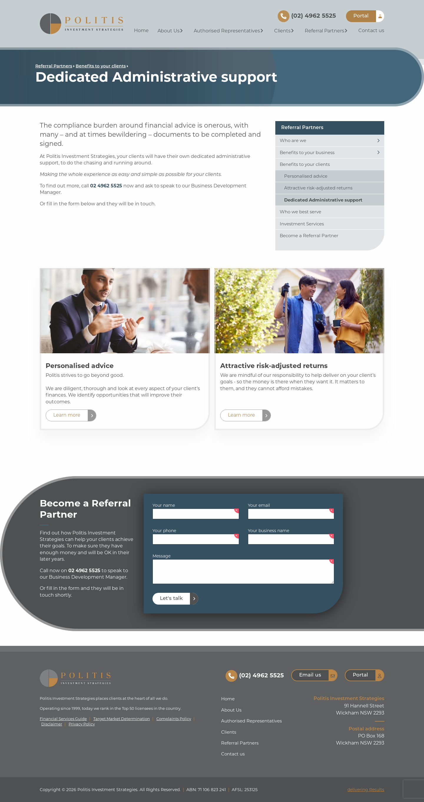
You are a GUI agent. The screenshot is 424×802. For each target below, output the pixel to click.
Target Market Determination (121, 719)
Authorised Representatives (229, 31)
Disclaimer (51, 724)
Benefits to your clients (101, 66)
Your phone (164, 530)
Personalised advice (305, 176)
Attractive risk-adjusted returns (318, 188)
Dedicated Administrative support (323, 200)
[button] (71, 415)
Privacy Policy (82, 724)
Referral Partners (327, 31)
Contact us (371, 30)
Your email (259, 505)
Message (161, 556)
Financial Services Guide (63, 719)
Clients (284, 31)
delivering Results (365, 789)
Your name (164, 505)
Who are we (293, 140)
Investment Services (302, 224)
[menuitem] (141, 31)
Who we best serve (300, 211)
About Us (171, 31)
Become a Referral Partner (309, 235)
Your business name (268, 530)
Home (141, 30)
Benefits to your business (307, 152)
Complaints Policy (173, 719)
